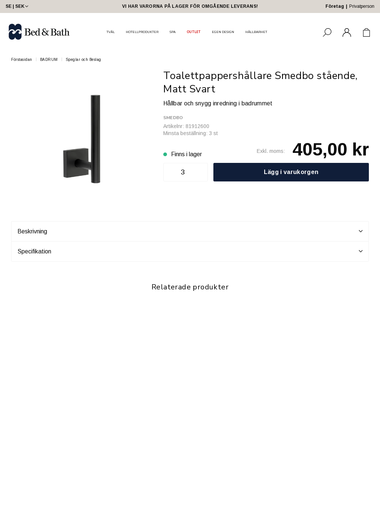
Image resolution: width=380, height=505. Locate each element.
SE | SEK (18, 6)
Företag (334, 6)
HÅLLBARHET (256, 32)
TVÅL (111, 32)
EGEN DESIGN (223, 32)
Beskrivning (190, 231)
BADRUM (49, 60)
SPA (173, 32)
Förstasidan (21, 60)
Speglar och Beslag (83, 60)
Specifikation (190, 251)
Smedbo (173, 118)
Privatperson (361, 6)
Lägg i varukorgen (291, 172)
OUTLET (194, 32)
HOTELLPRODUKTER (142, 32)
